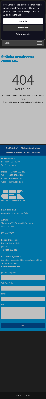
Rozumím (22, 21)
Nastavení (23, 27)
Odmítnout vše (23, 34)
